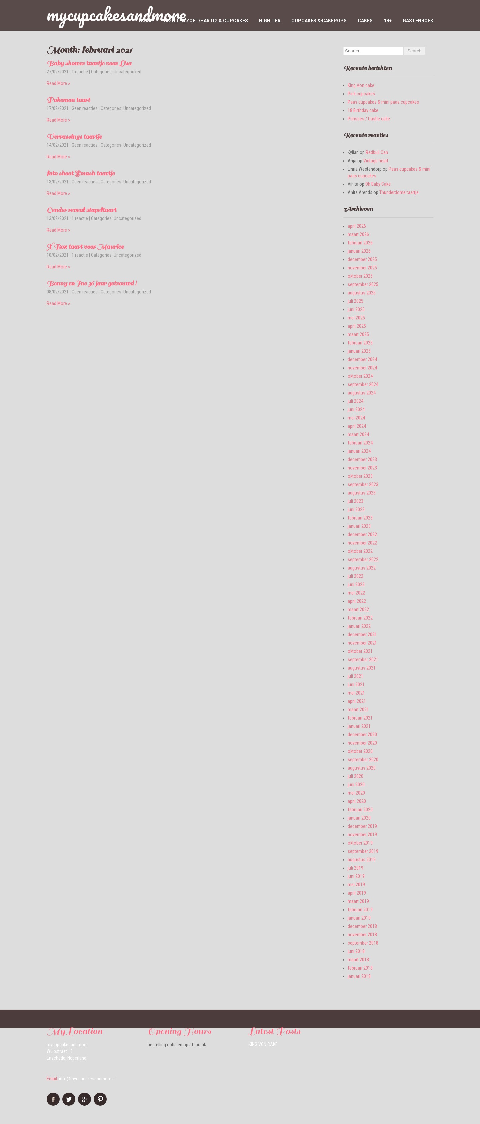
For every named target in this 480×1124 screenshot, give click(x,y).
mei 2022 (356, 593)
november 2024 (362, 367)
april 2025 (357, 326)
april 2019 (357, 893)
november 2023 (362, 467)
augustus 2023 (362, 492)
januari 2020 (359, 818)
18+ (388, 20)
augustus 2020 (362, 768)
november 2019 (362, 834)
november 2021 (362, 643)
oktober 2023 (360, 476)
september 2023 (363, 484)
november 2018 (362, 934)
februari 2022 (360, 618)
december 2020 (362, 734)
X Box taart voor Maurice (85, 247)
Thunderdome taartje (399, 192)
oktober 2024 (360, 376)
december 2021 (362, 634)
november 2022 (362, 542)
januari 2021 (359, 726)
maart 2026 (358, 234)
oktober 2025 (360, 276)
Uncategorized (127, 71)
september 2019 (363, 851)
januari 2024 (359, 451)
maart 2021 (358, 709)
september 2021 (363, 659)
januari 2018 (359, 976)
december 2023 (362, 459)
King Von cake (361, 85)
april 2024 (357, 426)
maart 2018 (358, 959)
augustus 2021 (362, 668)
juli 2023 (355, 501)
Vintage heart (375, 160)
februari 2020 (360, 809)
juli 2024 (355, 401)
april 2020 (357, 801)
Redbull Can (377, 152)
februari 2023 (360, 517)
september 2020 (363, 759)
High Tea (269, 20)
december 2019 (362, 826)
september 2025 (363, 284)
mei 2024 (356, 417)
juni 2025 (356, 309)
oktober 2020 (360, 751)
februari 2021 (360, 718)
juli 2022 (355, 576)
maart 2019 (358, 901)
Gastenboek (418, 20)
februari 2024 (360, 442)
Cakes (365, 20)
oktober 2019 (360, 843)
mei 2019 (356, 884)
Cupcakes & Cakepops (319, 20)
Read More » (58, 83)
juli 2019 (355, 868)
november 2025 (362, 267)
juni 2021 (356, 684)
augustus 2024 (362, 392)
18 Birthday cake (363, 110)
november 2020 (362, 743)
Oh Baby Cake (378, 184)
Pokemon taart (68, 100)
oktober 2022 (360, 551)
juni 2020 (356, 784)
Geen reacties (85, 108)
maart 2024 (358, 434)
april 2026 (357, 226)
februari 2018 (360, 968)
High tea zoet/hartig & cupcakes (206, 20)
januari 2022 (359, 626)
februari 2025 (360, 342)
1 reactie (80, 71)
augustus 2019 (362, 859)
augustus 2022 (362, 568)
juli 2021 (355, 676)
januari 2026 (359, 251)
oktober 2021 (360, 651)
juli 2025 (355, 301)
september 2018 (363, 943)
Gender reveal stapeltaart (81, 210)
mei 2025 (356, 317)
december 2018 (362, 926)
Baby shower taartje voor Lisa (89, 63)
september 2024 (363, 384)
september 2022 (363, 559)
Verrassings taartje (74, 137)
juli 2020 (355, 776)
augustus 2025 (362, 292)
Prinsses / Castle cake (369, 118)
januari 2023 (359, 526)
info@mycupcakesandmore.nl (87, 1078)
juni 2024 (356, 409)
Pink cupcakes (361, 93)
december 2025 (362, 259)
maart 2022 (358, 609)
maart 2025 (358, 334)
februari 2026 (360, 242)
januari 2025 (359, 351)
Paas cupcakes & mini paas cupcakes (383, 102)
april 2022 (357, 601)
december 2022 (362, 534)
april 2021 (357, 701)
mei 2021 (356, 693)
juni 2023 (356, 509)
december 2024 (362, 359)
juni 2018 (356, 951)
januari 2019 (359, 918)
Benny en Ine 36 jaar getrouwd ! (91, 283)
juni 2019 (356, 876)
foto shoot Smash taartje (81, 173)
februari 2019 (360, 909)
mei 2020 (356, 793)
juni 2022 (356, 584)
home (146, 20)
